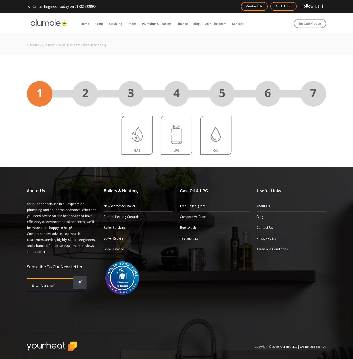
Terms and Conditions (272, 249)
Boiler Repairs (114, 238)
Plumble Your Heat (41, 45)
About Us (263, 206)
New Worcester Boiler (119, 206)
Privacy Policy (266, 238)
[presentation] (62, 306)
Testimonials (189, 238)
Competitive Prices (193, 217)
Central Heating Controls (121, 217)
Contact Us (265, 227)
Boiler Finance (114, 249)
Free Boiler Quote (193, 206)
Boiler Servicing (115, 227)
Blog (260, 217)
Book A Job (188, 227)
